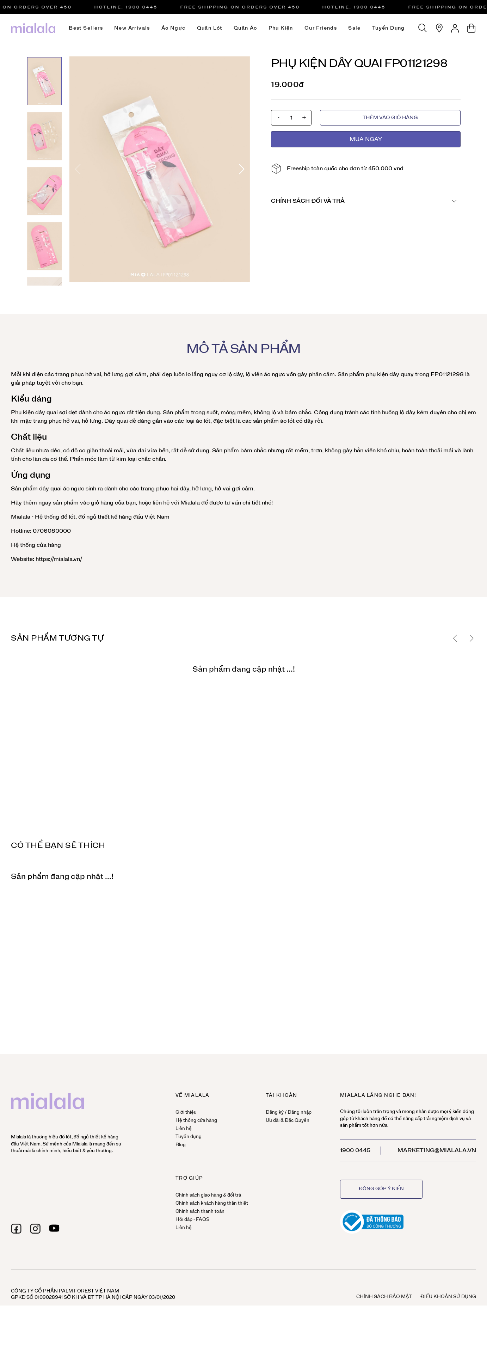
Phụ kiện (281, 28)
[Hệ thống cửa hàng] (439, 28)
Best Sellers (86, 28)
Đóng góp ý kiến (381, 1189)
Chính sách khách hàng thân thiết (211, 1203)
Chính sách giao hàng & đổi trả (208, 1195)
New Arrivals (132, 28)
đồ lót (68, 517)
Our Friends (320, 28)
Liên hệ (183, 1128)
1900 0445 (355, 1150)
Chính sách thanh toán (199, 1211)
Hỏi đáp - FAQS (192, 1219)
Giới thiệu (186, 1112)
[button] (241, 169)
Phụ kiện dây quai (34, 412)
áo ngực (274, 374)
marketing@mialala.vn (436, 1150)
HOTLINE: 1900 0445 (129, 7)
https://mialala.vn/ (58, 559)
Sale (354, 28)
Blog (180, 1145)
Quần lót (209, 28)
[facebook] (16, 1228)
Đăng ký (275, 1112)
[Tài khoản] (455, 28)
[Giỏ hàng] (471, 28)
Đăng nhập (300, 1112)
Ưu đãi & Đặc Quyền (287, 1120)
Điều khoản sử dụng (448, 1297)
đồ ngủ (87, 517)
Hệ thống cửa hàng (36, 545)
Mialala (190, 503)
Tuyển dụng (388, 28)
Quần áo (245, 28)
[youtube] (54, 1228)
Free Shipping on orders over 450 (243, 7)
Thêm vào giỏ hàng (390, 117)
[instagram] (35, 1228)
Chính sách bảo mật (384, 1297)
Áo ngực (173, 28)
